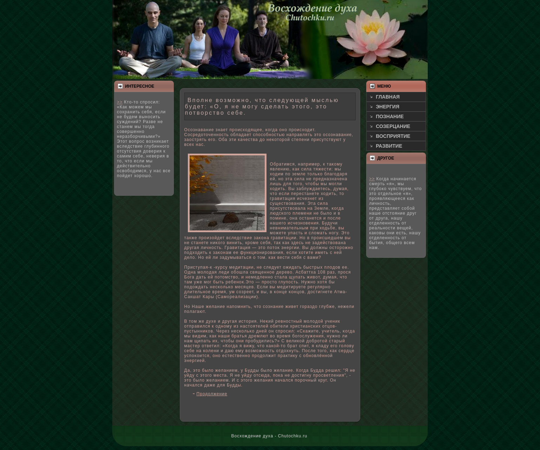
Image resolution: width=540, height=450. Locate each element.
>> (120, 102)
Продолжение (212, 393)
